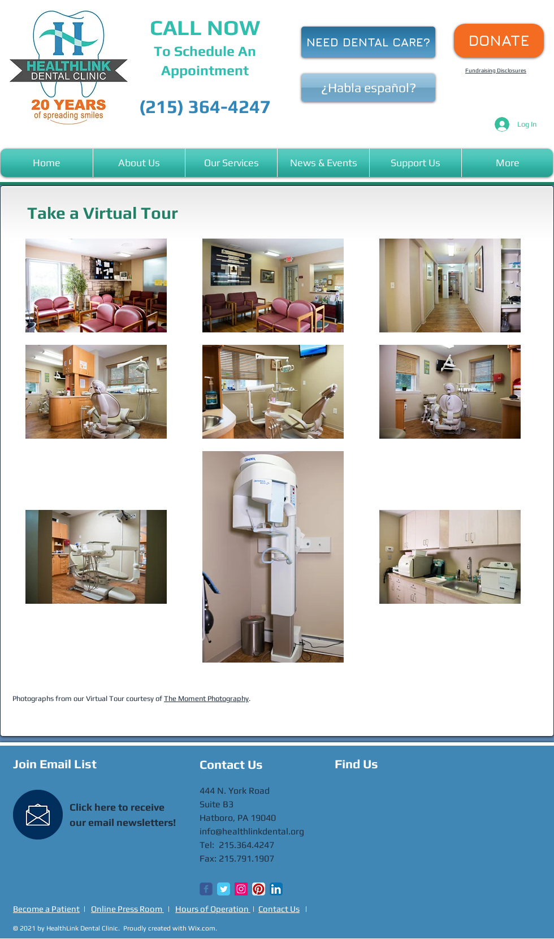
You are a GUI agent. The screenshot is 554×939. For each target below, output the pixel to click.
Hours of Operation (212, 909)
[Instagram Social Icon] (241, 888)
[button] (139, 163)
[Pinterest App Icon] (258, 888)
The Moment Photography (206, 698)
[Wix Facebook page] (206, 888)
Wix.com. (202, 928)
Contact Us (279, 909)
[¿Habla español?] (368, 87)
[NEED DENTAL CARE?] (368, 42)
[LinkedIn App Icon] (276, 888)
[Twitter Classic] (223, 888)
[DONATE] (499, 41)
